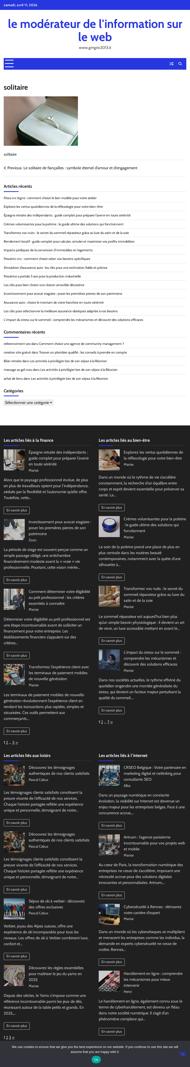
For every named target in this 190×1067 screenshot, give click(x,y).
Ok (96, 1060)
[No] (182, 1053)
